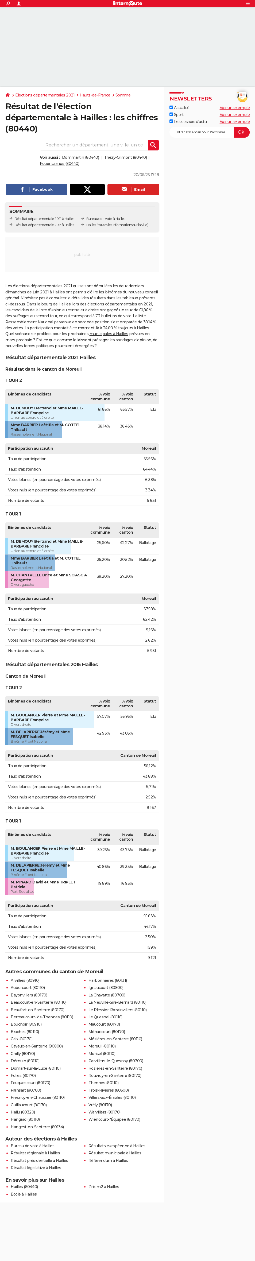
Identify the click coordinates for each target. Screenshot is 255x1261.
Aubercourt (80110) (28, 987)
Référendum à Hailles (108, 1160)
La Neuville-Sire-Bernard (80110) (117, 1002)
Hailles (91, 225)
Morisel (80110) (101, 1053)
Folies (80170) (23, 1075)
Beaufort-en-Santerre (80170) (37, 1009)
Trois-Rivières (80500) (108, 1090)
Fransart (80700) (26, 1090)
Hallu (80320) (23, 1112)
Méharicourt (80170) (106, 1031)
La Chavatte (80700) (106, 995)
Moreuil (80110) (102, 1046)
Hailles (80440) (24, 1186)
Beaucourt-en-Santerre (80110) (39, 1002)
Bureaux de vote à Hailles (105, 219)
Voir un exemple (235, 107)
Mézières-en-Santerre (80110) (115, 1039)
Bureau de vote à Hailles (32, 1145)
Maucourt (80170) (104, 1024)
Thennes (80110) (103, 1082)
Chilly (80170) (23, 1053)
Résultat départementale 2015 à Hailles (44, 225)
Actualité (179, 107)
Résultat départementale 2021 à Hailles (44, 219)
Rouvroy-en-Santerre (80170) (114, 1075)
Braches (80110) (25, 1031)
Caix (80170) (21, 1039)
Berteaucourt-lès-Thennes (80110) (42, 1017)
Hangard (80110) (25, 1119)
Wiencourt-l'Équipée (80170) (114, 1119)
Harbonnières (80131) (107, 980)
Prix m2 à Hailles (103, 1186)
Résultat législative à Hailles (36, 1167)
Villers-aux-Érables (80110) (112, 1097)
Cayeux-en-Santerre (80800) (37, 1046)
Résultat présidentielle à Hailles (39, 1160)
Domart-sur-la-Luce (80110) (35, 1068)
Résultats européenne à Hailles (116, 1145)
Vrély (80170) (100, 1105)
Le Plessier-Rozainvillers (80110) (117, 1009)
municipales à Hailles (109, 333)
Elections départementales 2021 (45, 95)
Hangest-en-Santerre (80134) (37, 1126)
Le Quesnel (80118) (105, 1017)
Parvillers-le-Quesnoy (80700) (115, 1060)
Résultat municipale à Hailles (114, 1153)
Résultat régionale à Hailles (35, 1153)
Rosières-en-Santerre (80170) (115, 1068)
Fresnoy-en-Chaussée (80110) (38, 1097)
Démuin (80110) (25, 1060)
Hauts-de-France (95, 95)
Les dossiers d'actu (188, 121)
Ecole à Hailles (24, 1194)
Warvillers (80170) (104, 1112)
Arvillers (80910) (25, 980)
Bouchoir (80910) (26, 1024)
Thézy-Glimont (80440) (125, 157)
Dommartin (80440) (80, 157)
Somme (123, 95)
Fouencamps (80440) (59, 163)
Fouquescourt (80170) (30, 1082)
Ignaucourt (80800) (105, 987)
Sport (176, 114)
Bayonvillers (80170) (29, 995)
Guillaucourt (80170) (29, 1105)
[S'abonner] (209, 132)
